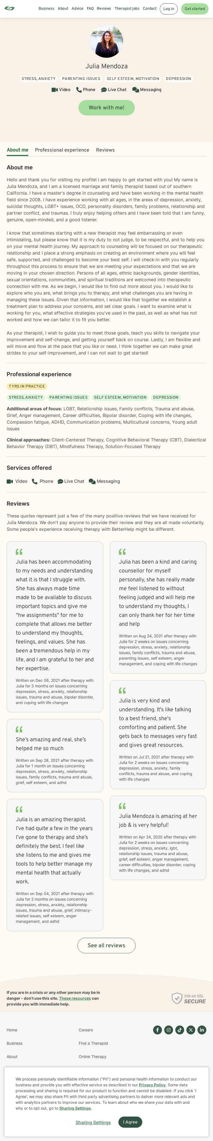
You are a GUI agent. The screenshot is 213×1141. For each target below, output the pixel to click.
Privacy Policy (152, 1084)
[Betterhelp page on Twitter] (189, 1063)
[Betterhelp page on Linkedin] (200, 1063)
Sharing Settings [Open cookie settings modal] (93, 1122)
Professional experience (62, 150)
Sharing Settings (75, 1108)
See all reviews (106, 945)
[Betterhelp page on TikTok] (178, 1063)
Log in (168, 9)
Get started (195, 9)
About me (17, 150)
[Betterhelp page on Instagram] (167, 1063)
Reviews (105, 150)
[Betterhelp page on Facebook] (156, 1063)
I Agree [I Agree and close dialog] (130, 1122)
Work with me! (107, 108)
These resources (75, 998)
